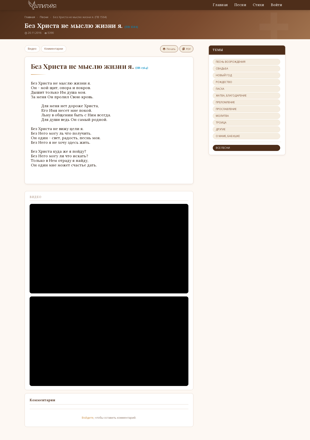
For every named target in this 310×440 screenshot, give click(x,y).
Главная (220, 4)
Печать (169, 49)
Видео (32, 49)
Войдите (88, 418)
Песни (240, 4)
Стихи (258, 4)
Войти (276, 4)
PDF (186, 49)
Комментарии (53, 49)
